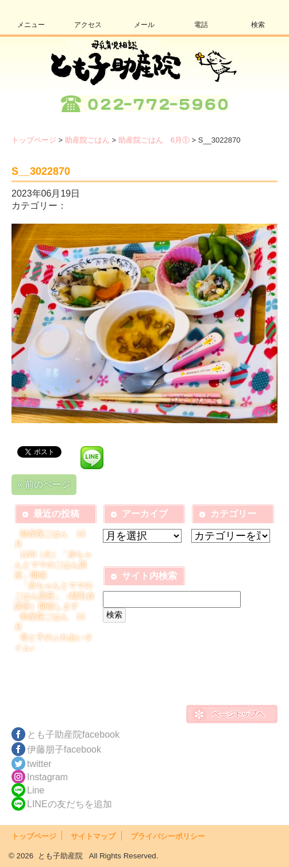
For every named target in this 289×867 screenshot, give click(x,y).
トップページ (33, 140)
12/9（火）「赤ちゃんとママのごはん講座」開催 (53, 565)
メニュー (31, 25)
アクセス (88, 25)
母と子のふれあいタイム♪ (53, 642)
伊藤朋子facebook (64, 749)
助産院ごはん (87, 140)
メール (144, 25)
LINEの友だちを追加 (69, 804)
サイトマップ (93, 836)
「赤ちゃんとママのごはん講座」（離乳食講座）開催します (54, 596)
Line (35, 790)
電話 (201, 25)
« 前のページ (44, 484)
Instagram (47, 777)
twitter (39, 764)
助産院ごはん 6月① (154, 140)
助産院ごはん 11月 (50, 621)
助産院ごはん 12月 (50, 538)
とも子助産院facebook (73, 734)
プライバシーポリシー (167, 836)
